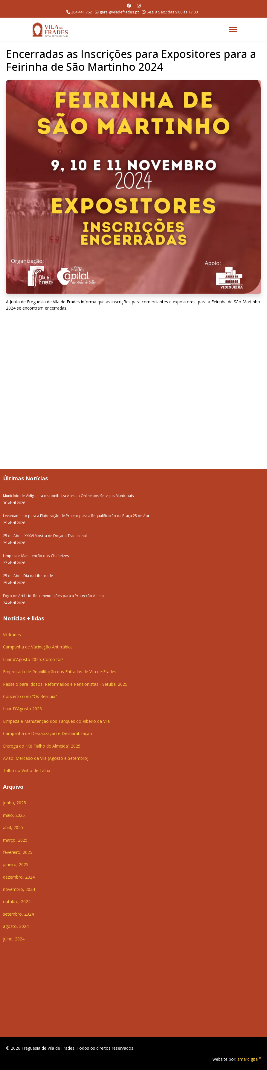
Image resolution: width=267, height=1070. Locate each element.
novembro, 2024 (19, 889)
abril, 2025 (13, 827)
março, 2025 (15, 840)
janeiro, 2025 (15, 864)
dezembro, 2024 (19, 877)
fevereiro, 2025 (17, 852)
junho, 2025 (14, 802)
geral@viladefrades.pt (119, 12)
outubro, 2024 (16, 901)
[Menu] (233, 29)
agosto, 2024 (16, 926)
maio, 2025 (14, 815)
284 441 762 (81, 12)
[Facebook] (129, 5)
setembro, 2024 (18, 914)
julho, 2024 (14, 939)
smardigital (249, 1059)
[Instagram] (139, 5)
